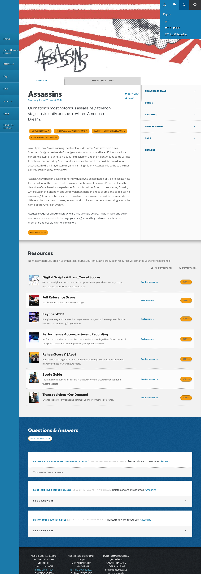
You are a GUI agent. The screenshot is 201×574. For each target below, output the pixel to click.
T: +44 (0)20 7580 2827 (81, 558)
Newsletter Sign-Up (8, 126)
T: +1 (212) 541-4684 (44, 558)
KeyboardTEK (53, 312)
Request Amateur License (43, 137)
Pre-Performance (163, 267)
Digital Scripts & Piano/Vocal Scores (71, 277)
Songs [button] (149, 103)
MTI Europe (172, 28)
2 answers (43, 489)
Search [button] (184, 5)
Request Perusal (39, 131)
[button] (174, 5)
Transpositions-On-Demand (65, 387)
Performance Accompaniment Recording (75, 330)
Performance (189, 267)
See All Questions (38, 430)
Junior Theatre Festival (10, 51)
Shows (6, 38)
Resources (8, 63)
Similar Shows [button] (154, 126)
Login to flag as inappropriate (109, 450)
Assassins (41, 80)
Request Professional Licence (108, 131)
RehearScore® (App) (59, 349)
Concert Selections (102, 80)
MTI (167, 21)
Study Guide (52, 368)
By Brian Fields (42, 478)
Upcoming (151, 114)
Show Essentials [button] (156, 91)
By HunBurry (41, 508)
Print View (133, 94)
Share (131, 98)
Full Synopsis (36, 232)
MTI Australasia (176, 34)
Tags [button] (148, 138)
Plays (5, 76)
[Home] (9, 16)
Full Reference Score (58, 296)
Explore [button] (150, 150)
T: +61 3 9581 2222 (116, 565)
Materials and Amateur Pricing (70, 131)
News (6, 113)
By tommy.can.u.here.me (48, 450)
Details (186, 282)
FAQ (5, 88)
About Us (7, 101)
